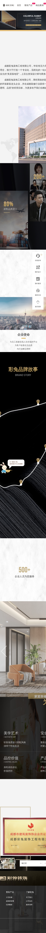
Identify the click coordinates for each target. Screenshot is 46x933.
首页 (19, 5)
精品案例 (40, 4)
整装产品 (28, 4)
